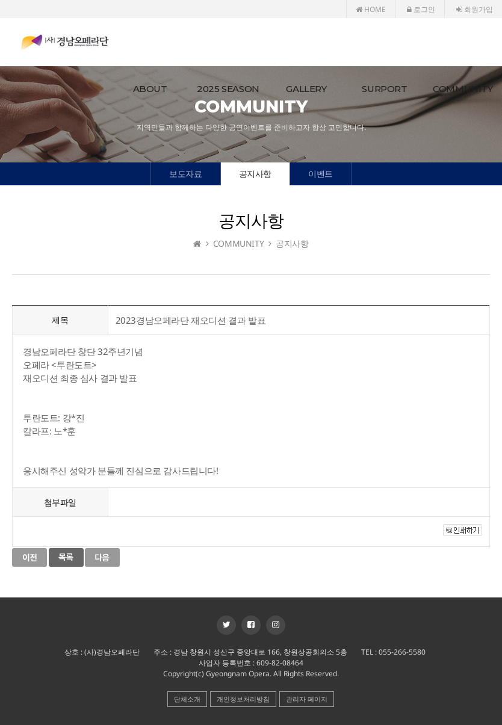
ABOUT (150, 88)
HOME (371, 9)
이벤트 (320, 173)
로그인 (421, 9)
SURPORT (384, 88)
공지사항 (255, 173)
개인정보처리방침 (243, 698)
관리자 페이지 (306, 698)
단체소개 (187, 698)
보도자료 (185, 173)
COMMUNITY (462, 88)
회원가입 (474, 9)
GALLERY (306, 88)
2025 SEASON (228, 88)
